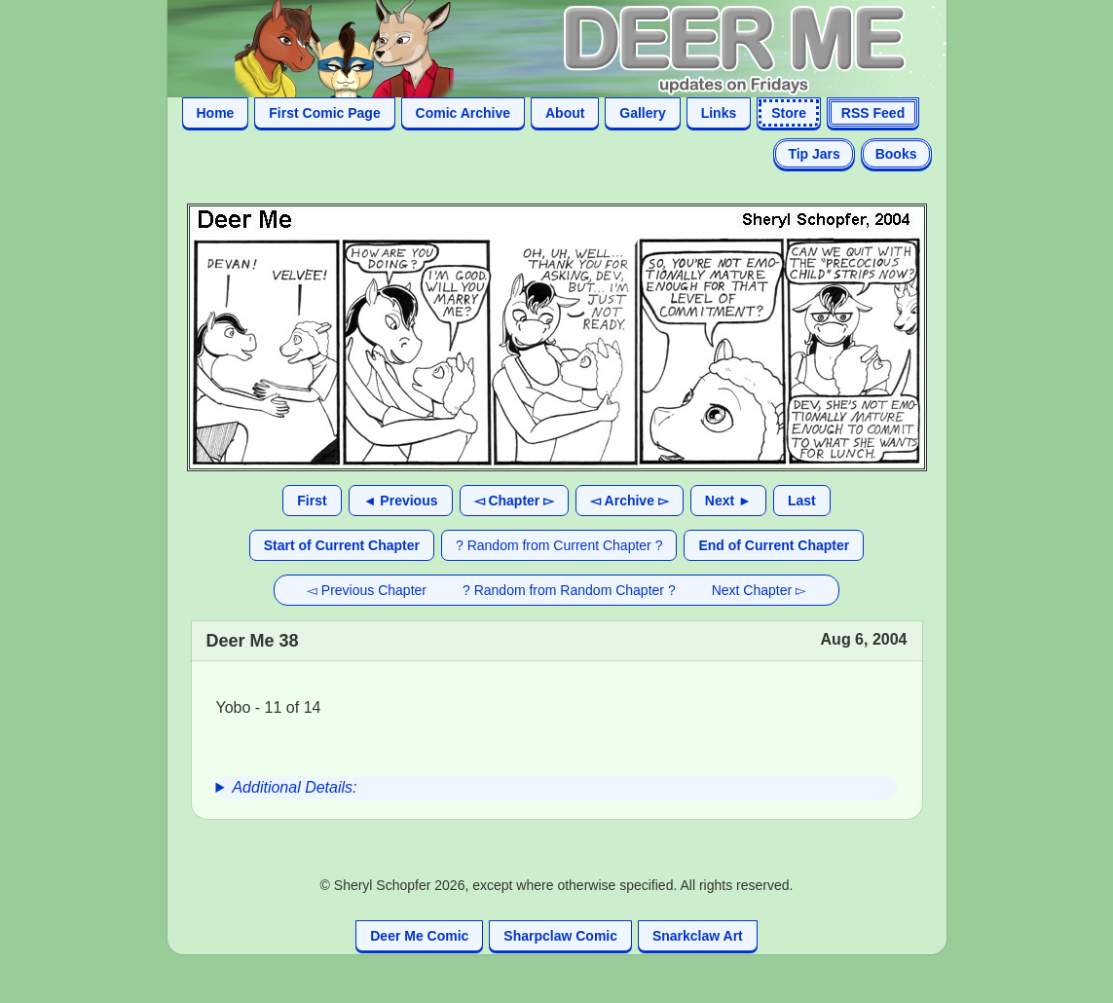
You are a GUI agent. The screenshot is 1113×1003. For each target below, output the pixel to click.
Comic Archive (463, 113)
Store (788, 113)
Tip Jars (813, 154)
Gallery (642, 113)
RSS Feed (873, 113)
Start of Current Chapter (342, 545)
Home (216, 113)
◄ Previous (400, 500)
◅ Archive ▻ (629, 500)
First (311, 500)
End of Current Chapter (773, 545)
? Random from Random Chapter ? (569, 590)
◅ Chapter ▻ (514, 500)
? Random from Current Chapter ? (559, 545)
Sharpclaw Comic (560, 936)
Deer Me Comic (419, 936)
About (564, 113)
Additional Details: (294, 787)
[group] (557, 787)
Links (719, 113)
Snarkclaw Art (697, 936)
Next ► (728, 500)
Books (896, 154)
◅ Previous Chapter (367, 590)
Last (802, 500)
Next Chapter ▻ (759, 590)
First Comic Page (324, 113)
